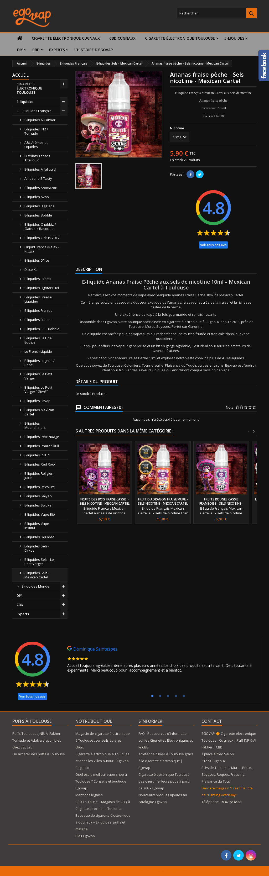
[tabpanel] (159, 660)
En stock (176, 159)
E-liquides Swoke (37, 505)
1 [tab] (152, 696)
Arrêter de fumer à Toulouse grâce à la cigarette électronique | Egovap (166, 761)
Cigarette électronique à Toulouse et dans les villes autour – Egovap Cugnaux (102, 761)
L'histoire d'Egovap (93, 49)
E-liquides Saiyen (38, 496)
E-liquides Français (36, 110)
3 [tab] (168, 696)
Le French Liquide (38, 351)
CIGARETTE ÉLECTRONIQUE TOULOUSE (180, 38)
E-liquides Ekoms (37, 278)
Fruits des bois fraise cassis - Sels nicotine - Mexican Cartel (105, 501)
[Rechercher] (217, 13)
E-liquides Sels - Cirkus (36, 548)
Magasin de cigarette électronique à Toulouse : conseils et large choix (102, 740)
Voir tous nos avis (213, 245)
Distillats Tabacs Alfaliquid (37, 158)
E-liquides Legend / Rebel (39, 362)
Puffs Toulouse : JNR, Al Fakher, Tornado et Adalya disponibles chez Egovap (36, 740)
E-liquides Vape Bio (39, 514)
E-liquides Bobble (38, 215)
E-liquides (234, 38)
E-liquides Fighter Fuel (41, 288)
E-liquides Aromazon (40, 187)
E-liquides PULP (36, 455)
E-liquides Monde (35, 586)
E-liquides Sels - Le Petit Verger (39, 561)
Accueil (20, 75)
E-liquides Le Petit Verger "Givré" (38, 389)
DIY (20, 49)
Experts (57, 49)
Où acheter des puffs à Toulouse (38, 754)
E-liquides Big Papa (39, 206)
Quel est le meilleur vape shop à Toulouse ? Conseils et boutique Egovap (101, 781)
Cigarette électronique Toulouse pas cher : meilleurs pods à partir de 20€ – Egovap (164, 781)
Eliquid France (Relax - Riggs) (41, 249)
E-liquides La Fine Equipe (38, 340)
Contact (211, 721)
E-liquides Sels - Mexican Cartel (36, 575)
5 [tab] (184, 696)
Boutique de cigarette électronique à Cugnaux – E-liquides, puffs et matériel (103, 822)
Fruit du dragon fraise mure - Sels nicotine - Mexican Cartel (163, 501)
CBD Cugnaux (122, 38)
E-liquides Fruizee (38, 310)
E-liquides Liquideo (39, 537)
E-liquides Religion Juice (38, 475)
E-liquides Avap (36, 196)
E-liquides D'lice (36, 260)
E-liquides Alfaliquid (40, 169)
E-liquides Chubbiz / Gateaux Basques (40, 226)
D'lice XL (30, 269)
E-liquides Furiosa (38, 319)
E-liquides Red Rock (39, 464)
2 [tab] (160, 696)
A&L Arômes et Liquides (36, 144)
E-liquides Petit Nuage (41, 436)
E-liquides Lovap (37, 400)
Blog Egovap (85, 835)
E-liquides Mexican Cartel (39, 412)
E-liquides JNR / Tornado (36, 131)
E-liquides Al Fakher (39, 120)
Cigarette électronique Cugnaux (66, 38)
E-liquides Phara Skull (41, 446)
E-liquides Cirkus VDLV (42, 237)
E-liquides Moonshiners (35, 425)
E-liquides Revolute (39, 486)
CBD (36, 49)
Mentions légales (89, 795)
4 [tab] (176, 696)
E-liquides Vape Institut (36, 525)
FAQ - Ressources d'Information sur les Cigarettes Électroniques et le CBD (165, 740)
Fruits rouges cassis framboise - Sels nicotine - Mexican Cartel (221, 503)
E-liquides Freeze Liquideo (38, 299)
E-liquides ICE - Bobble (41, 328)
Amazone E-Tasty (38, 178)
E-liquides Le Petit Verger (38, 376)
